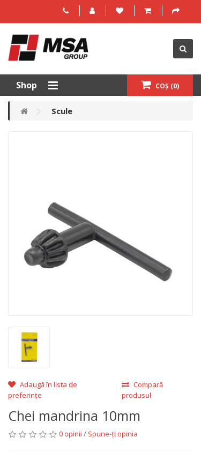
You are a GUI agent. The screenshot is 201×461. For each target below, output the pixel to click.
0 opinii (70, 434)
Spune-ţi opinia (113, 434)
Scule (61, 110)
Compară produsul (142, 390)
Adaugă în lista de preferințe (42, 390)
